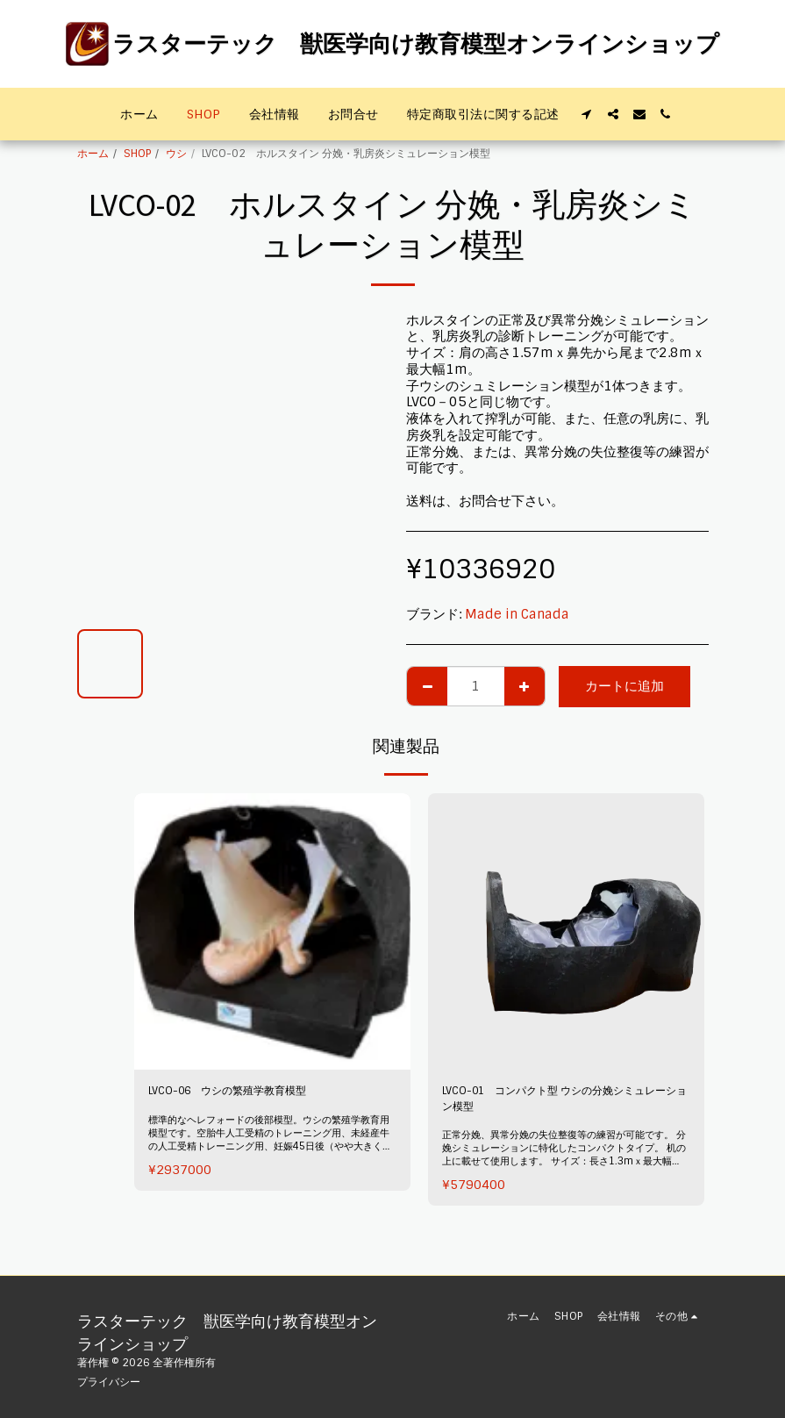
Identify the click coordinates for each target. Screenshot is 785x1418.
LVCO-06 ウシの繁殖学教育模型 (247, 1093)
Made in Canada (517, 614)
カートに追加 (624, 686)
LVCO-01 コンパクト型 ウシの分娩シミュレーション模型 (562, 1103)
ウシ (176, 154)
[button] (586, 114)
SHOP (137, 154)
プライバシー (108, 1382)
